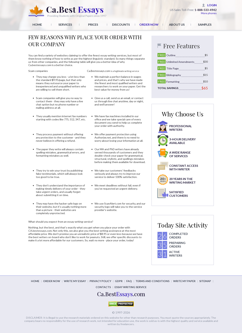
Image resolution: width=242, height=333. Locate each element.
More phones (209, 13)
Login (212, 5)
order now (51, 281)
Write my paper (184, 281)
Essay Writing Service (131, 287)
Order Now (148, 24)
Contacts (103, 287)
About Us (177, 24)
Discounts (121, 24)
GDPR (119, 281)
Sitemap (205, 281)
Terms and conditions (152, 281)
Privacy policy (100, 281)
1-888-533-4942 (206, 10)
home (35, 281)
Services (65, 24)
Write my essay (75, 281)
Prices (93, 24)
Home (37, 24)
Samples (205, 24)
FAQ (129, 281)
